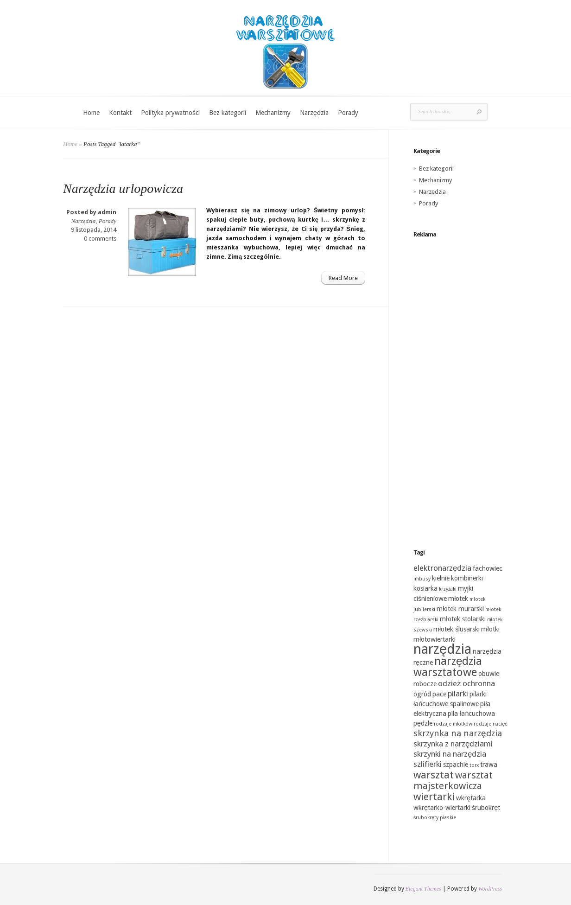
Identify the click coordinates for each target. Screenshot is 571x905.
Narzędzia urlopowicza (123, 188)
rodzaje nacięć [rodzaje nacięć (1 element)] (490, 724)
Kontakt (120, 112)
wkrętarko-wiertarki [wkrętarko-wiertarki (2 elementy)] (441, 807)
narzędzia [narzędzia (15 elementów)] (442, 649)
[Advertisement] (461, 384)
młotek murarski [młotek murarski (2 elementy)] (460, 608)
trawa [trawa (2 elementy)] (488, 764)
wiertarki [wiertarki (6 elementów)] (434, 796)
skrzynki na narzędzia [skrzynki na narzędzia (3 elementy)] (449, 753)
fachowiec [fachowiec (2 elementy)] (487, 568)
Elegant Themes (423, 889)
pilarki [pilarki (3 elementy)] (458, 693)
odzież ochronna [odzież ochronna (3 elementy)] (466, 683)
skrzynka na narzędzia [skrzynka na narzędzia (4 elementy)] (457, 733)
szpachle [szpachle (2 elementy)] (455, 764)
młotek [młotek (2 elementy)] (458, 598)
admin (107, 212)
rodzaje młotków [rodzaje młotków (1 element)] (453, 724)
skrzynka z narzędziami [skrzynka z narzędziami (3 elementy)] (453, 743)
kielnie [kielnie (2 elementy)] (441, 578)
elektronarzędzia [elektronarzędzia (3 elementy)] (442, 568)
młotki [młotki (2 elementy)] (490, 629)
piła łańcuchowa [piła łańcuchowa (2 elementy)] (471, 713)
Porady (348, 112)
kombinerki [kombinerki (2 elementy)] (467, 578)
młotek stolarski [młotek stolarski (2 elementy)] (462, 619)
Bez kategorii (227, 112)
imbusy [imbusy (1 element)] (422, 579)
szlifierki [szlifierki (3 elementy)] (427, 764)
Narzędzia (314, 112)
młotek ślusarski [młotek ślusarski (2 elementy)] (456, 629)
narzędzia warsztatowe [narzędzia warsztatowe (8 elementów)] (447, 667)
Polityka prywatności (170, 112)
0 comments (100, 238)
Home (91, 112)
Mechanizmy (273, 112)
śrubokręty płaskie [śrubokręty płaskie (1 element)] (434, 818)
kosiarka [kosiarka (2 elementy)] (425, 588)
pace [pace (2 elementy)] (439, 694)
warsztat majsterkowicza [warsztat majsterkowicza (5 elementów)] (453, 780)
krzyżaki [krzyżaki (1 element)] (448, 589)
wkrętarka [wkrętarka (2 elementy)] (471, 798)
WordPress (490, 889)
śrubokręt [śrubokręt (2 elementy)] (486, 807)
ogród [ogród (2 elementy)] (422, 694)
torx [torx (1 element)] (474, 765)
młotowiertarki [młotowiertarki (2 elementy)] (434, 639)
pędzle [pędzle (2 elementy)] (422, 723)
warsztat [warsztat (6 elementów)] (433, 775)
